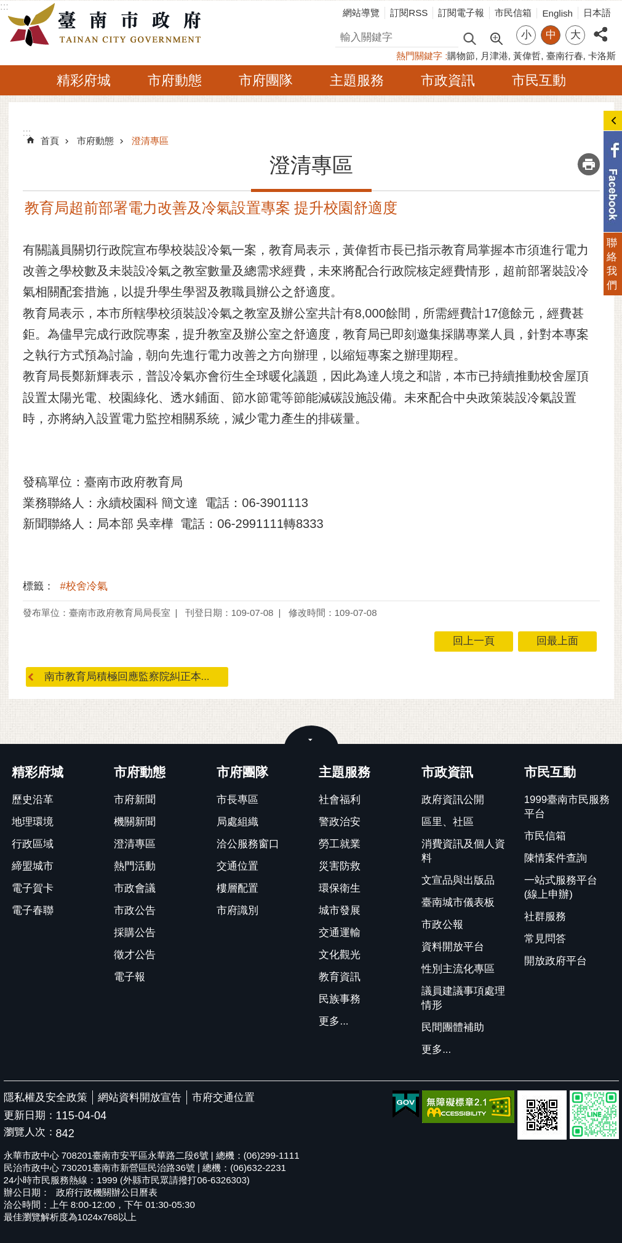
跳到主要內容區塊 (6, 6)
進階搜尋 (496, 37)
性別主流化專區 (458, 969)
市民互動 (539, 80)
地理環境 (33, 822)
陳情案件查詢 (555, 858)
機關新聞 (135, 822)
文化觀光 (340, 955)
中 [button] (551, 35)
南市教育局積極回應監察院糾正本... (127, 676)
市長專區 (237, 799)
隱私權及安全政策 (45, 1097)
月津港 (494, 55)
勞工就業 (340, 844)
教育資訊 (340, 977)
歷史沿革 (33, 799)
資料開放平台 (452, 947)
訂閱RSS (409, 12)
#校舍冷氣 (84, 586)
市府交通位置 (223, 1097)
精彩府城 (84, 80)
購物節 (461, 55)
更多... (333, 1021)
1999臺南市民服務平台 (567, 807)
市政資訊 (448, 80)
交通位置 (237, 866)
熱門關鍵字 (419, 55)
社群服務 (545, 916)
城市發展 (340, 910)
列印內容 (589, 164)
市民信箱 (513, 12)
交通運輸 (340, 932)
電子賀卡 (33, 888)
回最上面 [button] (557, 641)
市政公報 (442, 924)
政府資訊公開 (452, 799)
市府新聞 (135, 799)
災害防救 (340, 866)
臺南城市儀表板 (458, 902)
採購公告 (135, 932)
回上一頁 (474, 641)
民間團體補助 (452, 1027)
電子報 (129, 977)
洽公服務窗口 (248, 844)
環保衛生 (340, 888)
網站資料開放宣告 (139, 1097)
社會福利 (340, 799)
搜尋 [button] (469, 37)
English (557, 13)
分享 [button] (600, 27)
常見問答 (545, 939)
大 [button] (575, 35)
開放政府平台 (555, 961)
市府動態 (175, 80)
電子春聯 (33, 910)
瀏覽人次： (30, 1132)
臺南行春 (564, 55)
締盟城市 (33, 866)
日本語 (597, 12)
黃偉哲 (527, 55)
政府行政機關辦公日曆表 (106, 1192)
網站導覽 (361, 12)
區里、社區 (447, 822)
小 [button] (526, 35)
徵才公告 (135, 955)
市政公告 (135, 910)
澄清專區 (150, 140)
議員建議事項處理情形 (463, 998)
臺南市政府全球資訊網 (107, 25)
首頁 (50, 140)
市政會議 (135, 888)
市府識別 (237, 910)
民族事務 (340, 999)
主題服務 (357, 80)
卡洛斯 (602, 55)
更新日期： (30, 1115)
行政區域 (33, 844)
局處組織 (237, 822)
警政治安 (340, 822)
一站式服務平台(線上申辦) (560, 887)
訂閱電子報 (461, 12)
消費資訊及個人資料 (463, 851)
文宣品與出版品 (458, 880)
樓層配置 (237, 888)
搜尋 (345, 35)
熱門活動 (135, 866)
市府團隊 (266, 80)
